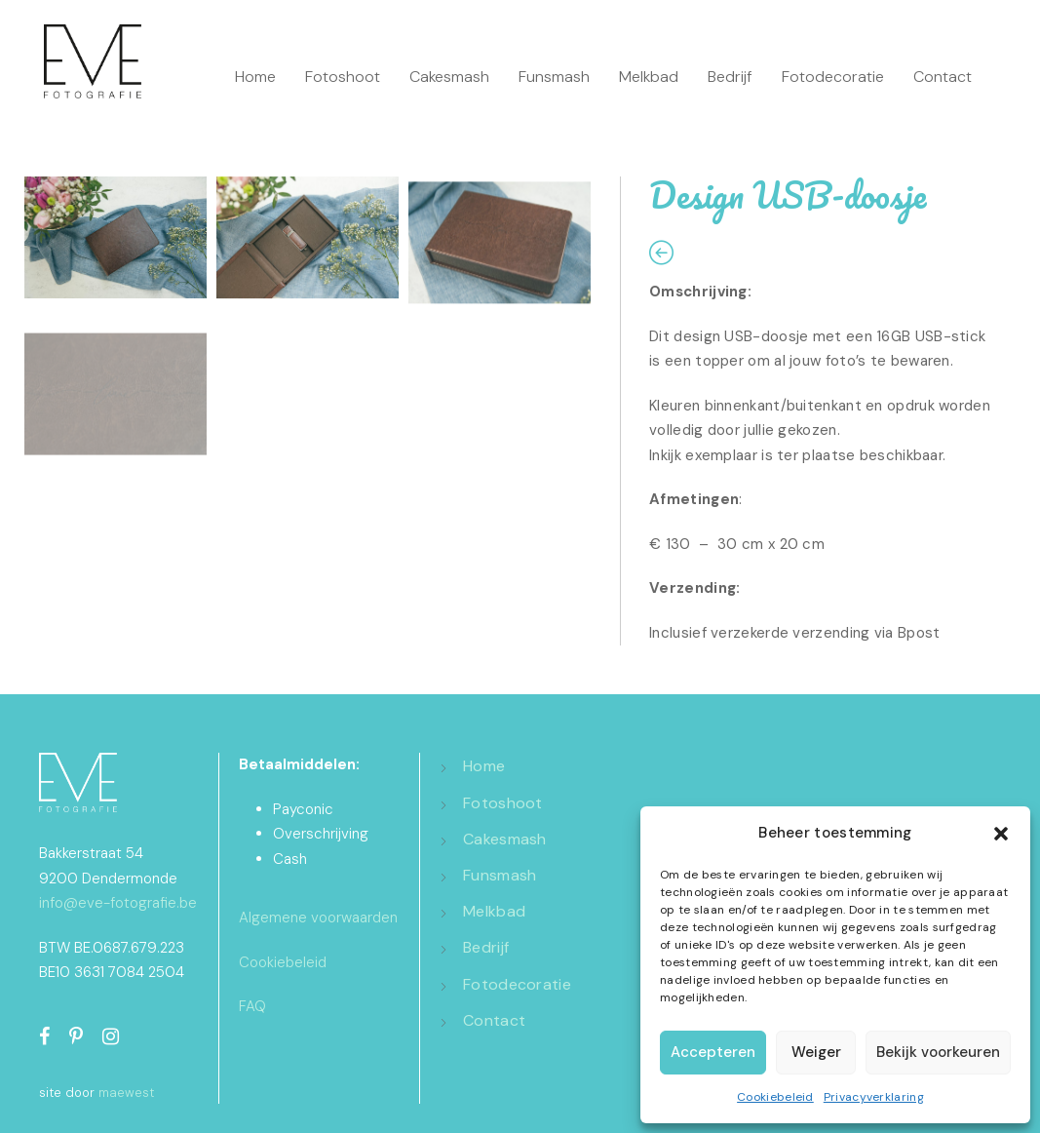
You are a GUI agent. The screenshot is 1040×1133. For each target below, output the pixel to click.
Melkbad (648, 76)
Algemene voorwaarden (318, 917)
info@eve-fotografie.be (118, 903)
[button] (1001, 833)
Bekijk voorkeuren (938, 1052)
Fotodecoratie (833, 76)
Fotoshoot (342, 76)
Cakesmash (449, 76)
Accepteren (713, 1052)
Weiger (816, 1052)
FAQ (252, 1006)
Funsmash (554, 76)
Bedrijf (730, 76)
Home (255, 76)
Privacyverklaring (874, 1097)
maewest (126, 1092)
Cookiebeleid (775, 1097)
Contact (942, 76)
